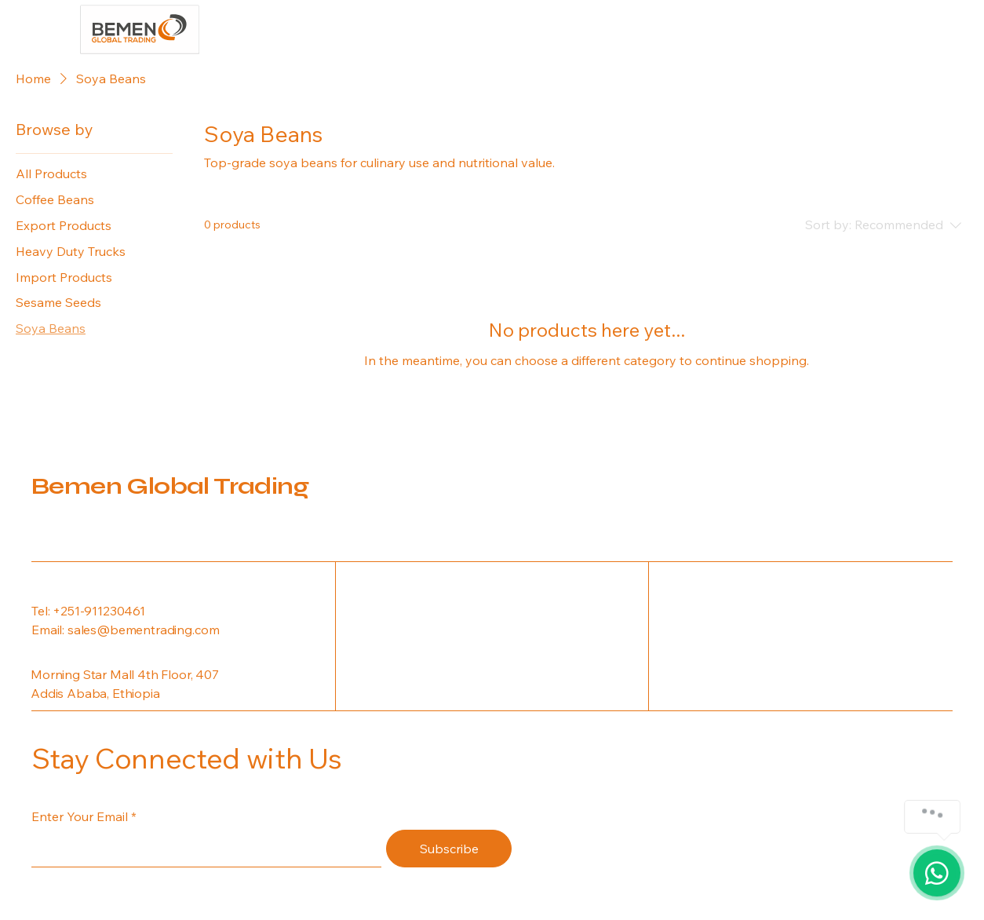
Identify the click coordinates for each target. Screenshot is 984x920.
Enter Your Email (79, 816)
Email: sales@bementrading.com (125, 629)
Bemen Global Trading (169, 486)
